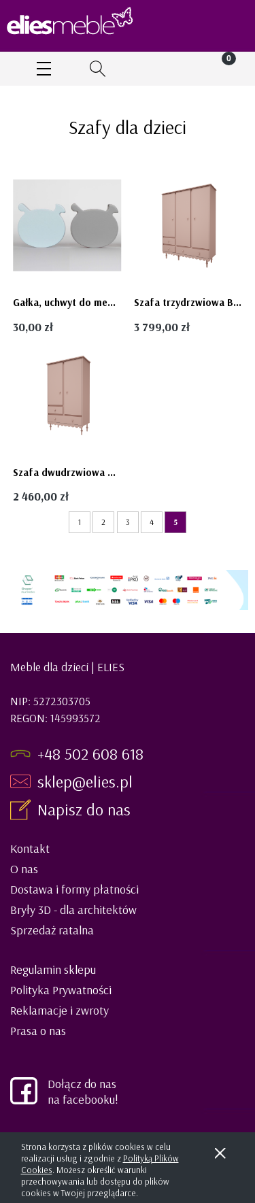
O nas (24, 869)
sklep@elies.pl (85, 781)
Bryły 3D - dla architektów (73, 909)
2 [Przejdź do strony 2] (103, 522)
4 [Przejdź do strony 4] (152, 522)
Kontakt (30, 848)
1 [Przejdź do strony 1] (79, 522)
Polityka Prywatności (61, 990)
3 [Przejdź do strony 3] (128, 522)
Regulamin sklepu (53, 969)
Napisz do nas (86, 809)
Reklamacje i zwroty (59, 1010)
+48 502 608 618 (90, 753)
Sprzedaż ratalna (52, 930)
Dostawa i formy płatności (74, 889)
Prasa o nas (38, 1030)
